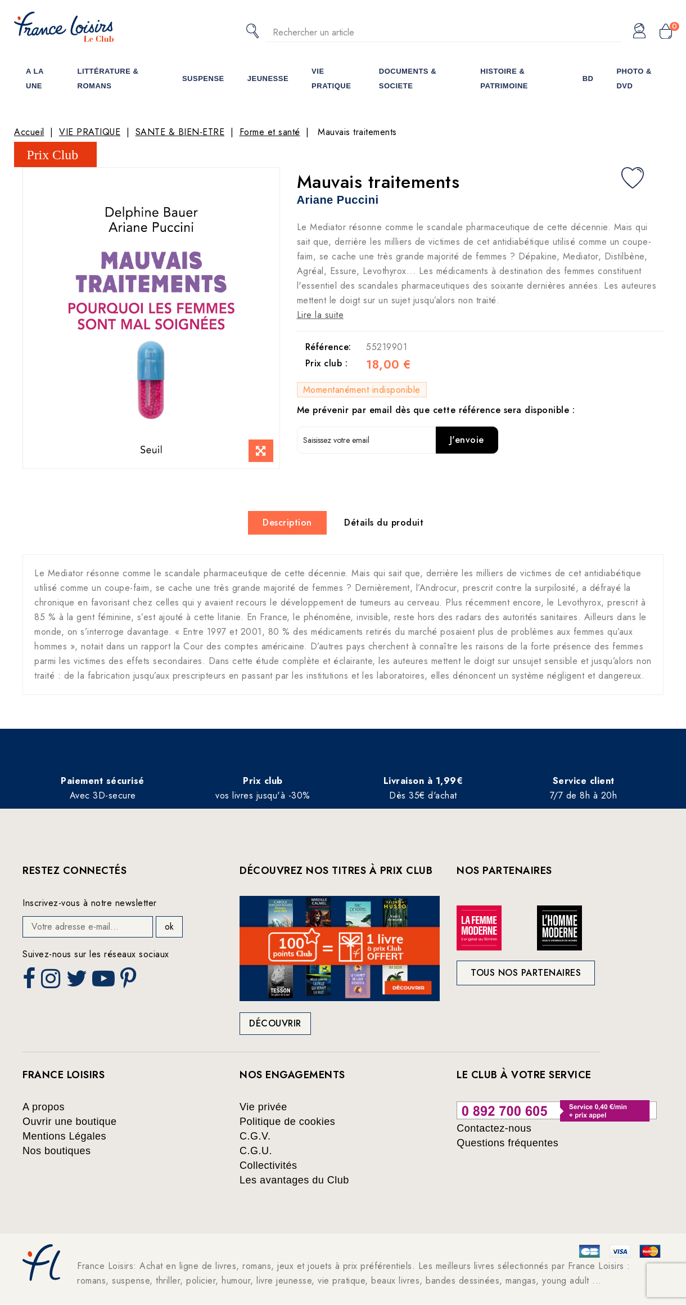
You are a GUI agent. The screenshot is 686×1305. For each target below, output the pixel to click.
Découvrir (275, 1023)
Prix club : (326, 363)
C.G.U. (256, 1150)
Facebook (30, 982)
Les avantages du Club (294, 1180)
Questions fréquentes (507, 1143)
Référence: (328, 346)
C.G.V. (255, 1136)
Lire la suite (320, 314)
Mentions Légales (64, 1136)
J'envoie (467, 439)
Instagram (52, 982)
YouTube (104, 982)
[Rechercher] (443, 32)
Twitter (77, 982)
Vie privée (263, 1107)
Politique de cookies (287, 1121)
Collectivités (268, 1165)
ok (169, 926)
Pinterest (129, 982)
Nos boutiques (56, 1150)
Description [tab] (287, 522)
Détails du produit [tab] (383, 522)
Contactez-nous (494, 1128)
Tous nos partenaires (526, 972)
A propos (43, 1107)
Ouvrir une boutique (69, 1121)
